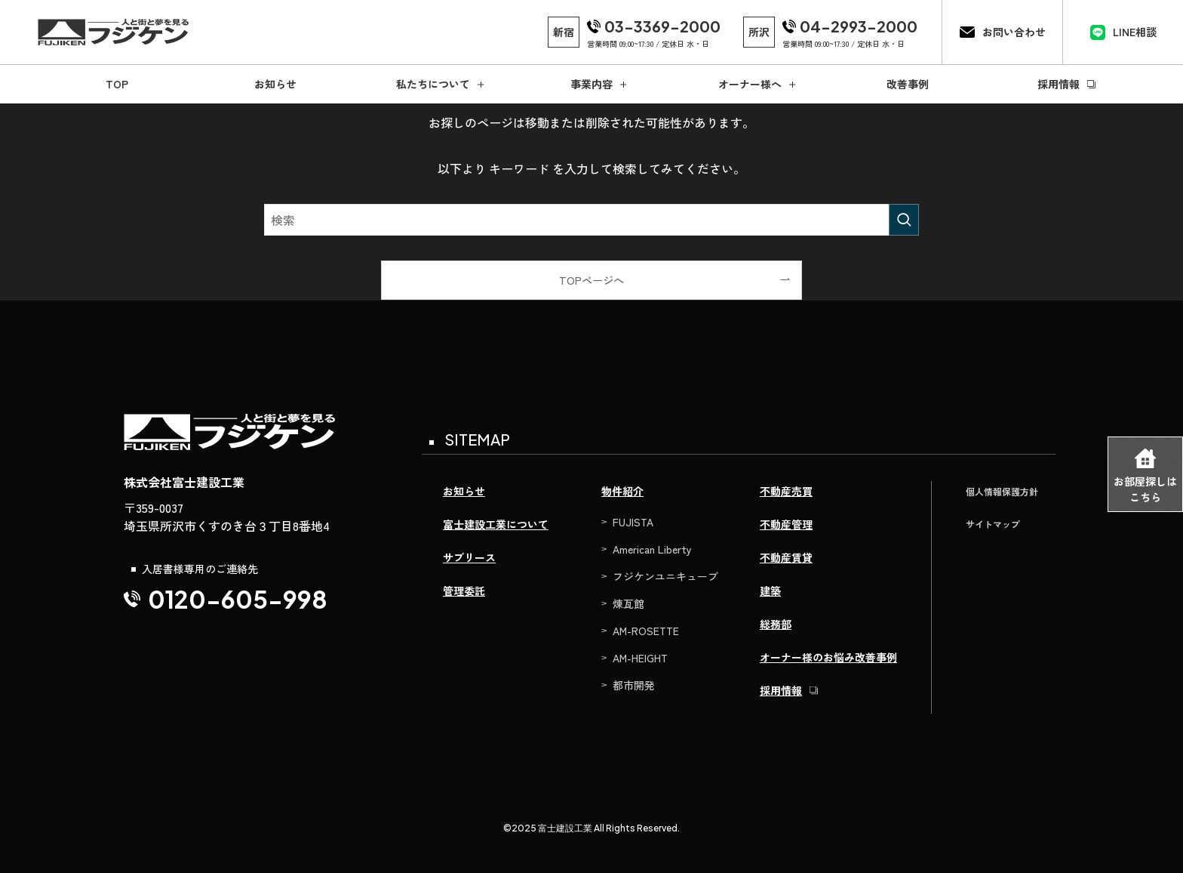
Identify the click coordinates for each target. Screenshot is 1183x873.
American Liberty (652, 549)
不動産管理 (786, 524)
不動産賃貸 (786, 557)
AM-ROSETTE (646, 630)
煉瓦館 (628, 603)
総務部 (775, 623)
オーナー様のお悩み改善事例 (828, 657)
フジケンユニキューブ (665, 576)
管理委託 (464, 590)
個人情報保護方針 (1002, 491)
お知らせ (464, 490)
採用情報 (781, 690)
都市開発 (634, 685)
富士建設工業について (495, 524)
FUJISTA (633, 521)
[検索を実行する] (904, 220)
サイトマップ (993, 523)
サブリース (469, 557)
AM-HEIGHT (640, 657)
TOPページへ (591, 280)
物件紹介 (622, 490)
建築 (770, 590)
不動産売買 (786, 490)
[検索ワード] (591, 220)
